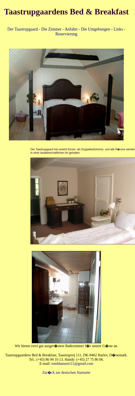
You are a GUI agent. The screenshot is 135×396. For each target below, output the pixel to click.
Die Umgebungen (95, 29)
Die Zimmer (51, 29)
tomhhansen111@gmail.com (72, 363)
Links (118, 29)
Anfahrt (71, 29)
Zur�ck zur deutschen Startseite (66, 372)
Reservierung (66, 34)
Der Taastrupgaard (22, 29)
